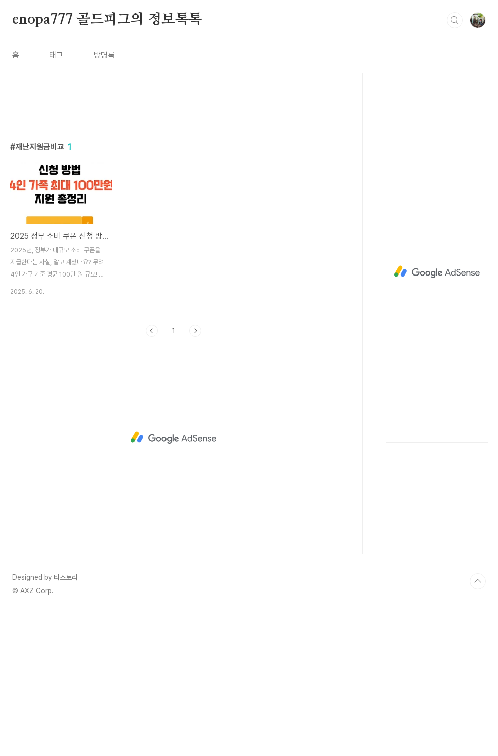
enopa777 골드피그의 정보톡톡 (107, 20)
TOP (478, 722)
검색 (454, 20)
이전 (152, 472)
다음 (195, 472)
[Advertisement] (174, 194)
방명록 (104, 55)
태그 (56, 55)
